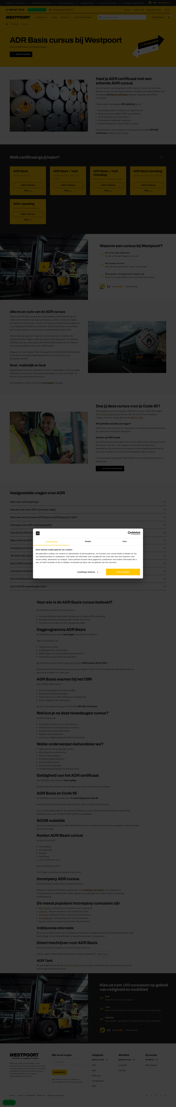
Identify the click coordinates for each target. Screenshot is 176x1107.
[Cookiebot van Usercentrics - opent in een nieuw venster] (129, 533)
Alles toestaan (123, 572)
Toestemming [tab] (51, 542)
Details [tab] (88, 541)
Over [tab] (125, 541)
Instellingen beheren (87, 572)
